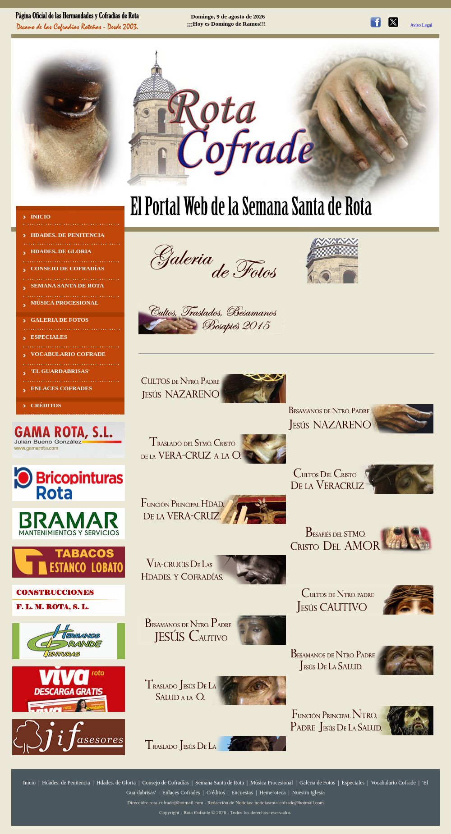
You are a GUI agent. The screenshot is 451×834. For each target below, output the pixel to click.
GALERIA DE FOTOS (59, 319)
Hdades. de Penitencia (66, 782)
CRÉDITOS (46, 405)
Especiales (353, 782)
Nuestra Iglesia (308, 792)
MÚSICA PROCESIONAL (65, 302)
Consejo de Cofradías (165, 782)
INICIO (41, 216)
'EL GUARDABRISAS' (60, 371)
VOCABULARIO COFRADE (68, 354)
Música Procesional (271, 782)
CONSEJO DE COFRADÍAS (67, 268)
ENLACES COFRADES (61, 388)
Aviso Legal (421, 25)
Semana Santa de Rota (219, 782)
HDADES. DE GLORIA (61, 251)
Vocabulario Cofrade (393, 782)
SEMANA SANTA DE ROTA (67, 285)
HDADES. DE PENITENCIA (68, 235)
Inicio (29, 782)
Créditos (216, 792)
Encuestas (242, 792)
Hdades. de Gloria (117, 782)
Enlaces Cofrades (181, 792)
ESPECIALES (49, 336)
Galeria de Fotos (317, 782)
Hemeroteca (272, 792)
